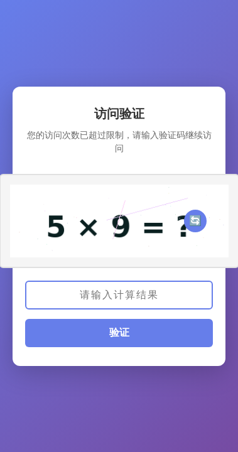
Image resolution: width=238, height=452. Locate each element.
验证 (119, 332)
